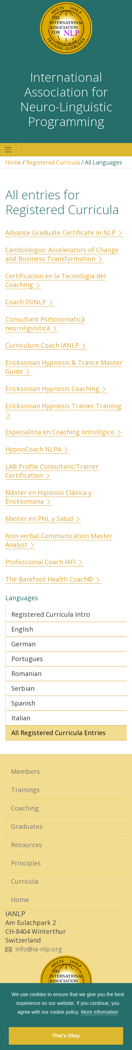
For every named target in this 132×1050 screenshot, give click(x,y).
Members (25, 771)
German (23, 644)
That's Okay (66, 1035)
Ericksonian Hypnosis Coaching (56, 388)
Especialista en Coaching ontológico (63, 432)
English (22, 629)
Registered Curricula (53, 162)
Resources (26, 844)
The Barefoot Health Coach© (53, 579)
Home (13, 162)
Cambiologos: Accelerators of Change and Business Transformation (62, 254)
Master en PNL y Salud (43, 518)
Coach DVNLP (29, 302)
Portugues (27, 658)
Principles (26, 863)
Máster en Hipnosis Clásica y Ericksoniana (48, 496)
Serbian (22, 688)
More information (99, 1012)
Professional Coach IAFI (44, 562)
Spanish (23, 703)
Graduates (27, 826)
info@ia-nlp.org (38, 949)
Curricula (24, 881)
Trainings (25, 789)
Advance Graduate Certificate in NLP (64, 232)
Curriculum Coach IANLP (46, 345)
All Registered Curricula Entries (58, 732)
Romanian (26, 673)
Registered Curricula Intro (50, 614)
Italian (20, 718)
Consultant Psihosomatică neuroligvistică (45, 323)
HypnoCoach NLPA (37, 449)
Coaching (25, 808)
